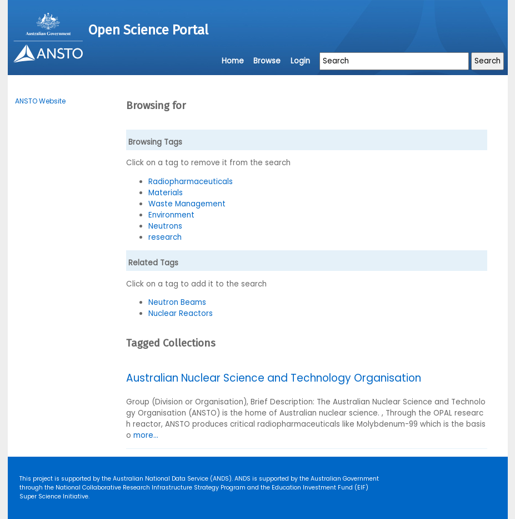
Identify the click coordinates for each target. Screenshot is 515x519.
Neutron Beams (177, 302)
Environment (171, 215)
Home (233, 61)
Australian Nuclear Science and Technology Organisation (273, 377)
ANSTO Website (40, 101)
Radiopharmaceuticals (190, 181)
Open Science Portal (148, 30)
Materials (165, 192)
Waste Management (187, 204)
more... (145, 435)
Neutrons (165, 226)
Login (300, 61)
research (165, 237)
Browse (267, 61)
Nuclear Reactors (180, 313)
